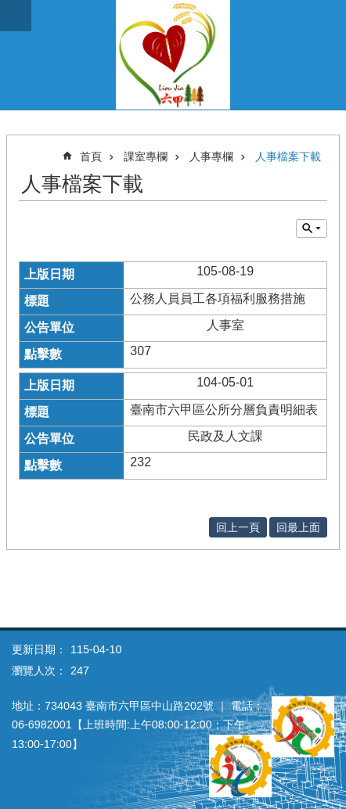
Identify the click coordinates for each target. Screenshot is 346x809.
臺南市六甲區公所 (173, 55)
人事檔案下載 (288, 156)
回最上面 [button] (298, 527)
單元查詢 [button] (311, 228)
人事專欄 (211, 156)
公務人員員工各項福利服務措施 (217, 298)
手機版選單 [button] (15, 15)
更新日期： (39, 649)
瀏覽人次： (39, 670)
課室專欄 (146, 156)
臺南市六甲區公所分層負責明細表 (224, 409)
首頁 (91, 156)
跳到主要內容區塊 (8, 8)
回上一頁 (238, 527)
